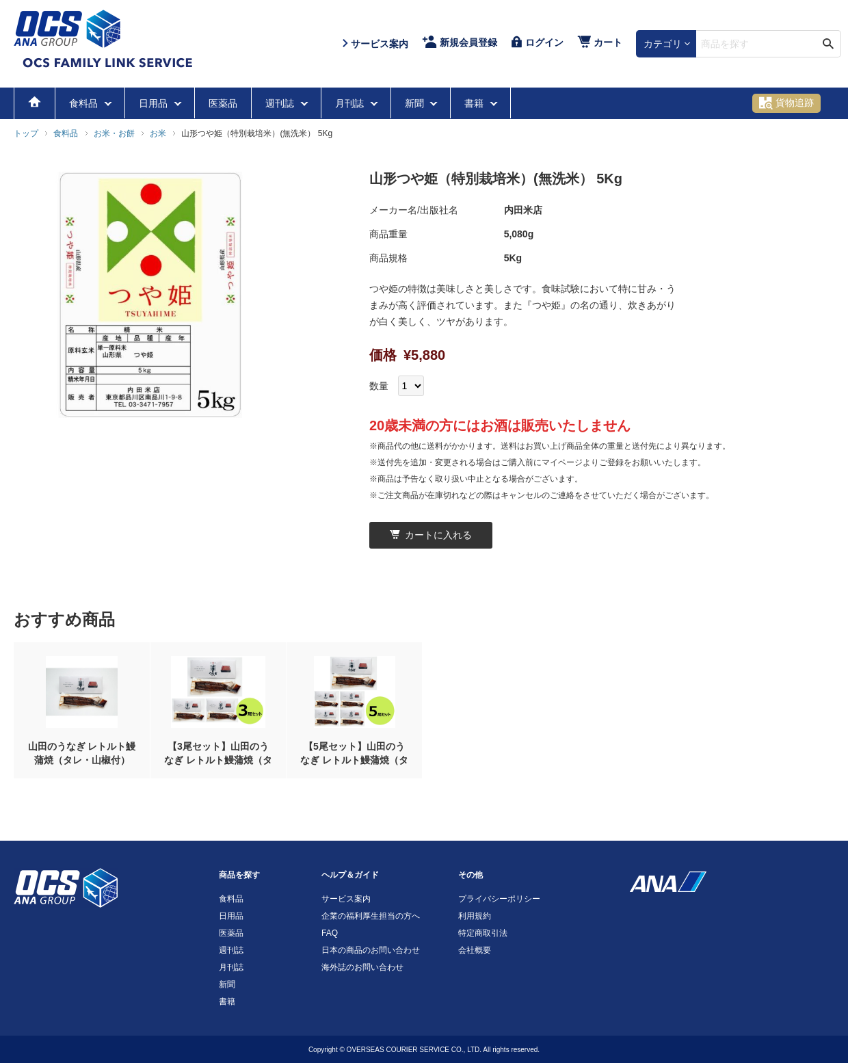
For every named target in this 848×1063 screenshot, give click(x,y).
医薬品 (223, 103)
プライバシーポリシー (499, 899)
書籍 (475, 103)
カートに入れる (431, 534)
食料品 (85, 103)
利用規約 (474, 916)
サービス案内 (346, 899)
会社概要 (474, 950)
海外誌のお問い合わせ (362, 967)
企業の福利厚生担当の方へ (370, 916)
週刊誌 (281, 103)
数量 (378, 385)
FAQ (329, 933)
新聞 (416, 103)
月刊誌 (351, 103)
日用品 (154, 103)
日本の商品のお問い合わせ (370, 950)
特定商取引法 (482, 933)
